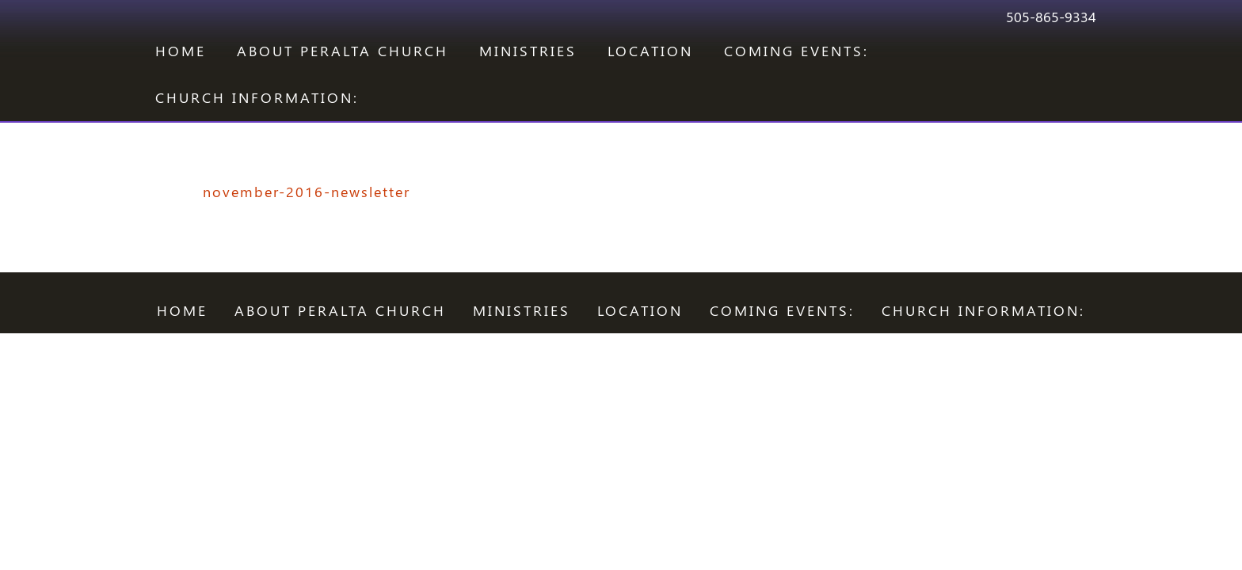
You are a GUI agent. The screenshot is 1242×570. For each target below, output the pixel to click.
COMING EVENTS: (796, 50)
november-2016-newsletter (306, 191)
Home (180, 50)
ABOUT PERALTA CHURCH (342, 50)
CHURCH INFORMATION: (257, 97)
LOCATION (650, 50)
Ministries (528, 50)
